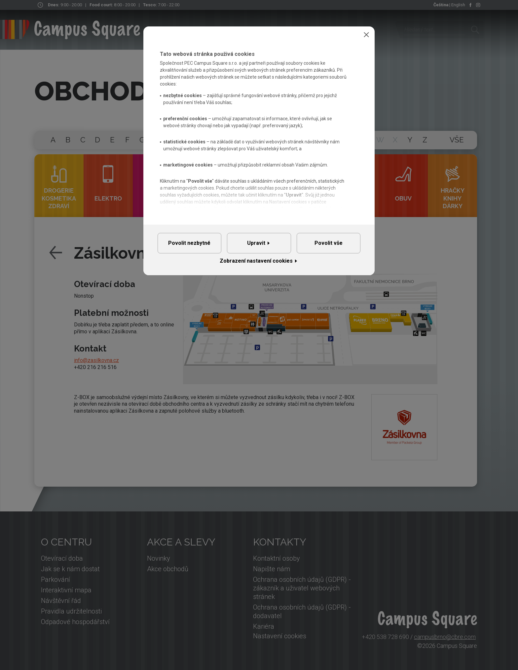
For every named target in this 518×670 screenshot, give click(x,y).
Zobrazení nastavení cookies (256, 266)
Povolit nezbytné (189, 245)
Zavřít (366, 34)
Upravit (256, 245)
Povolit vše (328, 245)
